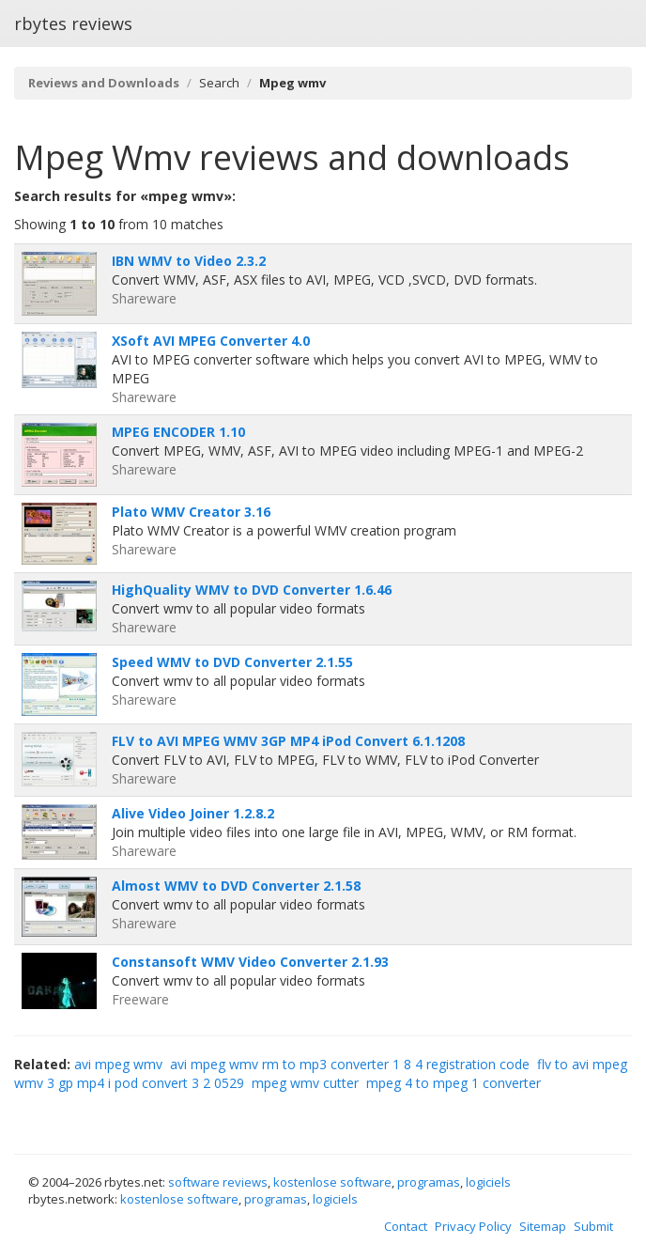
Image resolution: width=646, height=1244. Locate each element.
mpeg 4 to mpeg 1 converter (453, 1083)
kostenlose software (332, 1182)
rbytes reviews (73, 23)
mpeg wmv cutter (305, 1083)
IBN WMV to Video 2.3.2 (189, 261)
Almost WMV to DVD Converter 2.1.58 (236, 885)
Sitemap (542, 1226)
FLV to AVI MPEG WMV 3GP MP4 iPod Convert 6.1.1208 (288, 741)
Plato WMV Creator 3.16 (191, 512)
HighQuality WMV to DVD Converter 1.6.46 (252, 590)
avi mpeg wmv (118, 1064)
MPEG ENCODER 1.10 (178, 432)
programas (428, 1182)
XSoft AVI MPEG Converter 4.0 (211, 341)
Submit (593, 1226)
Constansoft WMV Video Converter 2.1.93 (250, 962)
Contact (405, 1226)
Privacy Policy (473, 1226)
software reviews (218, 1182)
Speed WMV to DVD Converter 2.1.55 (232, 662)
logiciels (488, 1182)
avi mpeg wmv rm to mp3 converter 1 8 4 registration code (350, 1064)
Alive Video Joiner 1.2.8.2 (193, 813)
